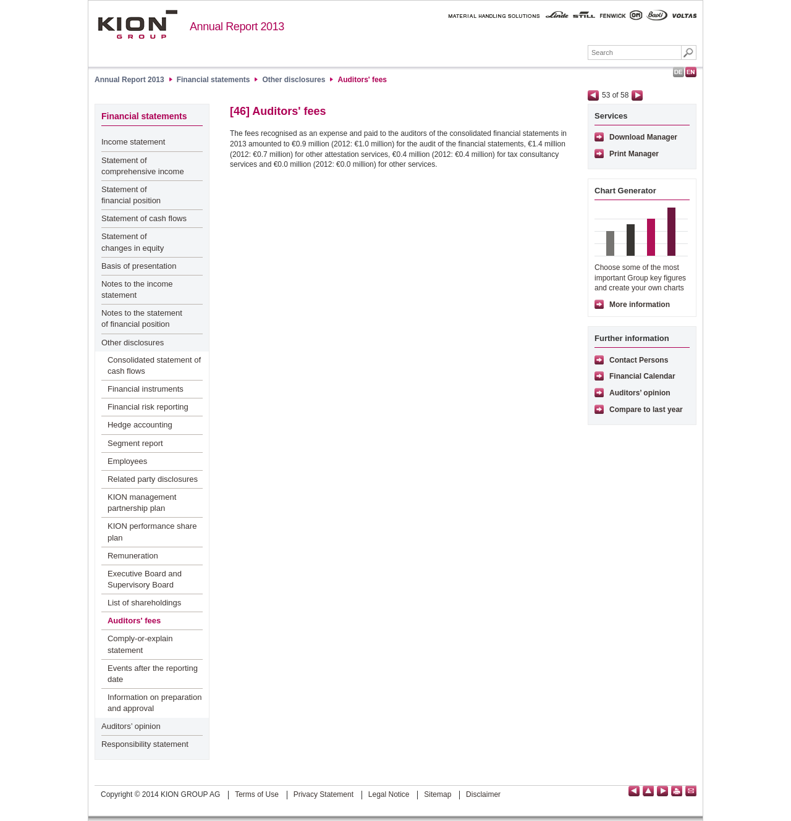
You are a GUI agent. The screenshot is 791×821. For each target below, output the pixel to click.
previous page (593, 95)
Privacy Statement (323, 794)
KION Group (180, 53)
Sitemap (437, 794)
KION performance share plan (152, 531)
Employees (127, 461)
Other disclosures (293, 79)
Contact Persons (638, 360)
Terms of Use (257, 794)
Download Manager (643, 137)
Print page (676, 791)
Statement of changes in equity (132, 242)
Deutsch (678, 72)
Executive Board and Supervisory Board (145, 579)
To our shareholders (258, 53)
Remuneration (133, 555)
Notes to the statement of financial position (141, 318)
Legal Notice (389, 794)
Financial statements (541, 53)
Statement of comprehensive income (142, 166)
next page (637, 95)
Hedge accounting (140, 424)
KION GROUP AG (137, 24)
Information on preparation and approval (154, 703)
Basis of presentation (138, 266)
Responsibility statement (144, 744)
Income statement (133, 141)
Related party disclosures (153, 479)
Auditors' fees (362, 79)
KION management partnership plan (142, 502)
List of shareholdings (144, 602)
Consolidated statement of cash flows (154, 365)
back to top (648, 791)
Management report (449, 53)
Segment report (135, 443)
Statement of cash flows (144, 218)
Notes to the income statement (137, 289)
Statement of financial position (131, 195)
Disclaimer (483, 794)
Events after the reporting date (153, 673)
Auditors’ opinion (131, 726)
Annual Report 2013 (237, 26)
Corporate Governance (354, 53)
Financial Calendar (642, 376)
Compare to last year (646, 409)
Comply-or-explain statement (140, 644)
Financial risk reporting (148, 406)
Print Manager (634, 153)
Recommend (690, 791)
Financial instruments (146, 389)
